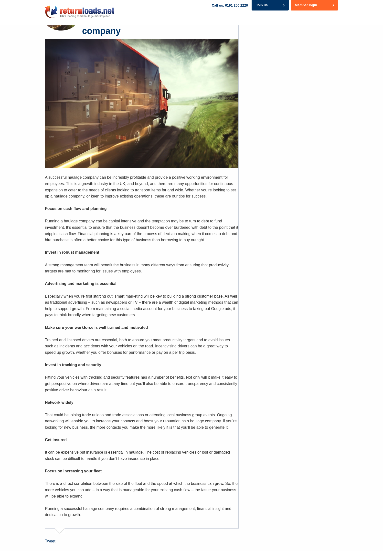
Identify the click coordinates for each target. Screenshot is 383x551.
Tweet (50, 541)
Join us (262, 5)
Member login (306, 5)
